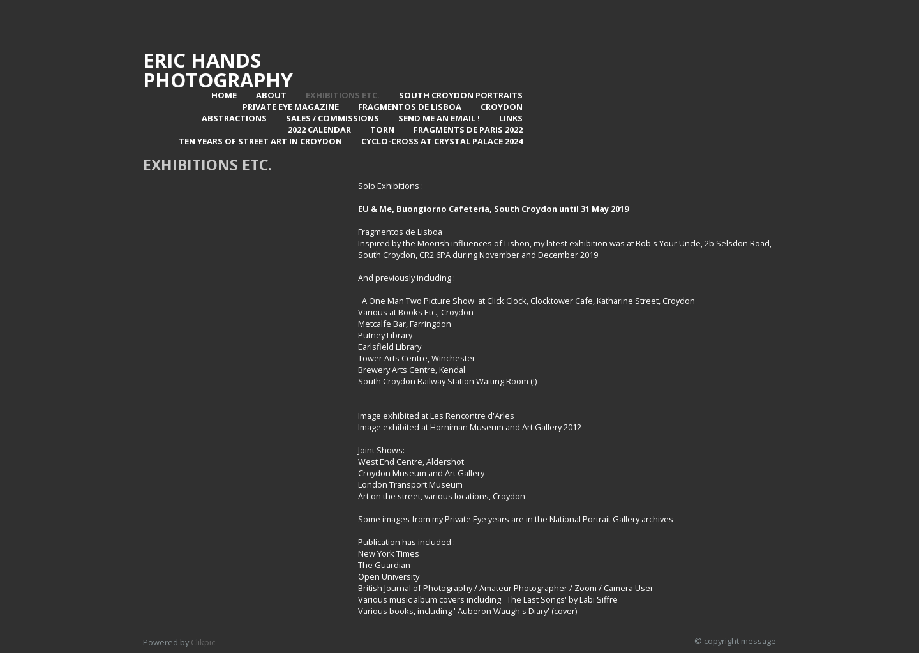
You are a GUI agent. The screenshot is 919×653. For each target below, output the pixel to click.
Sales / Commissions (332, 118)
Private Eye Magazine (291, 106)
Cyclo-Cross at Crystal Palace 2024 (442, 141)
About (271, 95)
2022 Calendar (319, 129)
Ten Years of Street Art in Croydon (260, 141)
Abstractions (234, 118)
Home (224, 95)
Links (511, 118)
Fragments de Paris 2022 (468, 129)
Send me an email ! (439, 118)
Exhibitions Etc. (343, 95)
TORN (382, 129)
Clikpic (203, 642)
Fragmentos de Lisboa (409, 106)
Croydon (502, 106)
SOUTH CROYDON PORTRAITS (461, 95)
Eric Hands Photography (218, 70)
